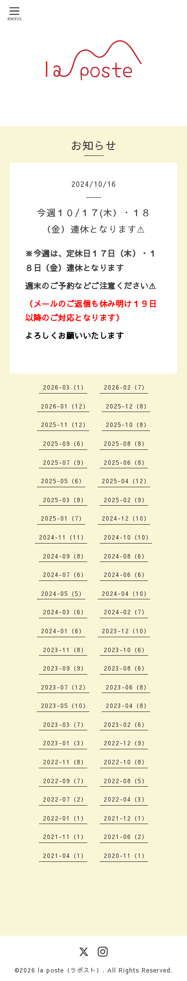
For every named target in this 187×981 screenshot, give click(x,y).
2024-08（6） (126, 556)
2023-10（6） (126, 650)
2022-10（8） (126, 762)
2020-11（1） (126, 855)
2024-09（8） (65, 556)
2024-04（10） (126, 593)
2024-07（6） (65, 574)
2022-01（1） (65, 818)
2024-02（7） (126, 612)
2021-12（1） (126, 818)
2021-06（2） (126, 837)
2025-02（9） (126, 500)
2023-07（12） (65, 687)
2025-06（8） (126, 462)
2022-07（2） (65, 799)
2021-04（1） (65, 855)
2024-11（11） (63, 537)
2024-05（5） (63, 593)
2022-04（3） (126, 799)
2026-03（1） (65, 387)
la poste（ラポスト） (70, 970)
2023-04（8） (128, 705)
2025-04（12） (126, 481)
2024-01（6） (63, 631)
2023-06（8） (128, 687)
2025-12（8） (128, 406)
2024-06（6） (126, 574)
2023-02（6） (126, 724)
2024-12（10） (126, 518)
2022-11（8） (65, 762)
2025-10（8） (128, 424)
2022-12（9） (126, 743)
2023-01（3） (65, 743)
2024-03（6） (65, 612)
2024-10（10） (128, 537)
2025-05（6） (63, 481)
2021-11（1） (65, 837)
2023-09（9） (65, 668)
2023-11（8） (65, 650)
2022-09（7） (65, 781)
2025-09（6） (65, 443)
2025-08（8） (126, 443)
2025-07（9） (65, 462)
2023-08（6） (126, 668)
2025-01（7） (63, 518)
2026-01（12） (65, 406)
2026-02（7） (126, 387)
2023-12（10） (126, 631)
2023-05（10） (65, 705)
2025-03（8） (65, 500)
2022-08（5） (126, 781)
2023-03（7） (65, 724)
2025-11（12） (65, 424)
